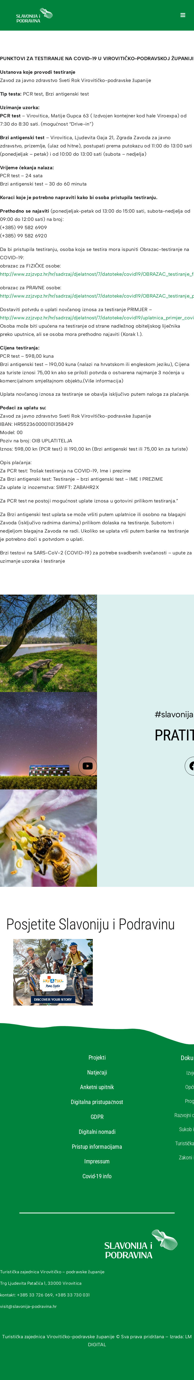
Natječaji (97, 1072)
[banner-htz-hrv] (53, 941)
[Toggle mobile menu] (183, 15)
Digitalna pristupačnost (97, 1102)
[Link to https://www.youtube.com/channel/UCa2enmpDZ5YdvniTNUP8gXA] (87, 766)
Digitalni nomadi (97, 1131)
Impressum (97, 1161)
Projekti (97, 1057)
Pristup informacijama (97, 1146)
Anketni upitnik (97, 1087)
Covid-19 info (97, 1176)
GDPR (97, 1117)
